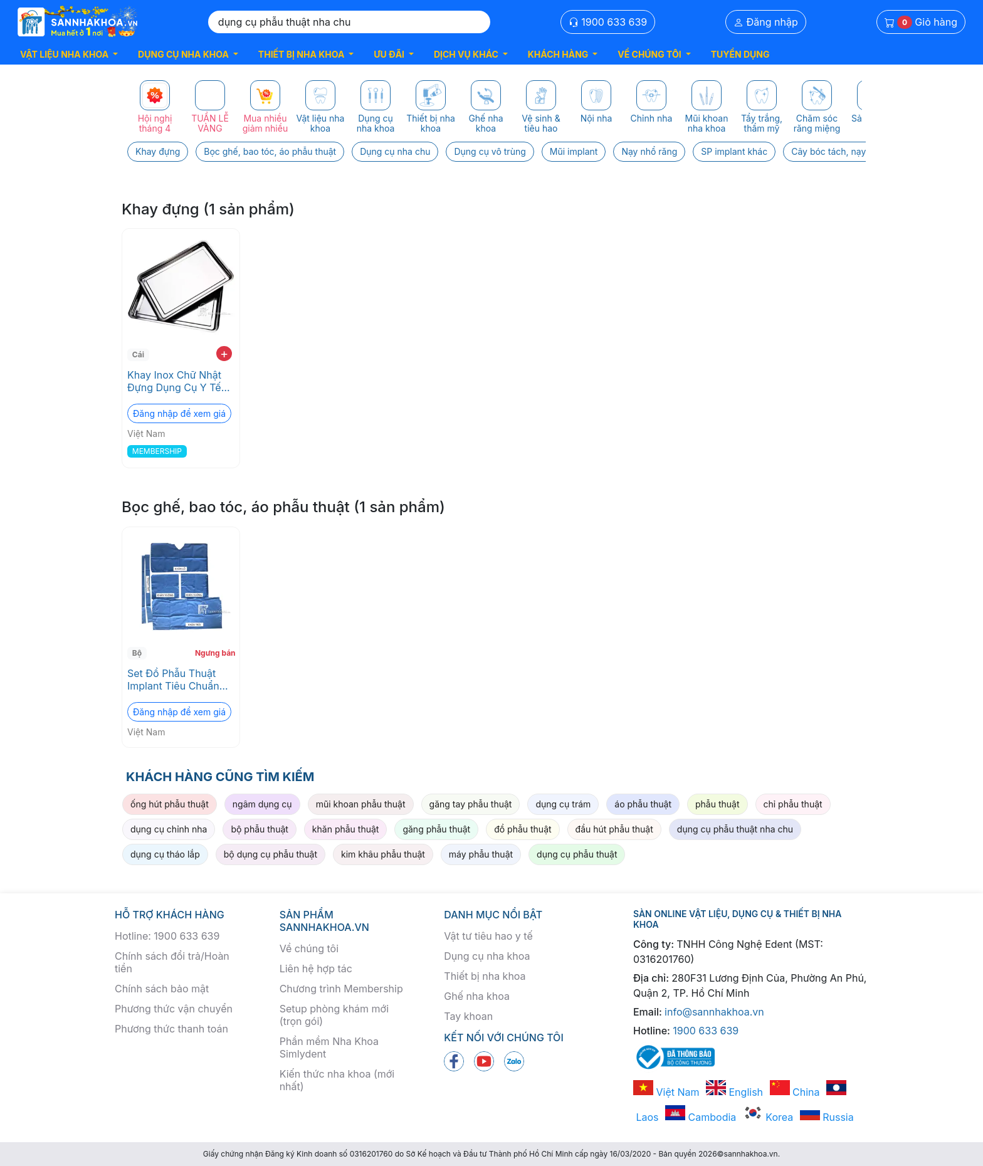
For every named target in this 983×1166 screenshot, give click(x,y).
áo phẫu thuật (642, 804)
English (734, 1092)
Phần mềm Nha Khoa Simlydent (329, 1047)
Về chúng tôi (309, 948)
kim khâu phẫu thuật (383, 854)
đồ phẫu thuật (522, 829)
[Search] (349, 22)
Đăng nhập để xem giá (179, 413)
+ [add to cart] (224, 353)
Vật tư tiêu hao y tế (488, 936)
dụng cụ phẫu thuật (577, 854)
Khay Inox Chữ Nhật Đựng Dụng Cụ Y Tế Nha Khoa (174, 381)
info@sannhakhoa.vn (714, 1012)
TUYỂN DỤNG (740, 54)
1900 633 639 (608, 22)
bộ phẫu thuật (259, 829)
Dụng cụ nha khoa (487, 956)
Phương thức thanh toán (171, 1028)
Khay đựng (157, 151)
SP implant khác (734, 151)
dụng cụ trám (563, 804)
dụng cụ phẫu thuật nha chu (735, 829)
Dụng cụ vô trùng (489, 151)
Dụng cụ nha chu (395, 151)
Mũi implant (574, 151)
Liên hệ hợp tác (316, 968)
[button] (69, 54)
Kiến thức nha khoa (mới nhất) (337, 1080)
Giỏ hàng (921, 22)
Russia (827, 1117)
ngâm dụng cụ (262, 804)
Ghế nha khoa (477, 996)
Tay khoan (468, 1016)
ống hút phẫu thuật (169, 804)
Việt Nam (666, 1092)
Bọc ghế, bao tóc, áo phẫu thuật (270, 151)
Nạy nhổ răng (649, 151)
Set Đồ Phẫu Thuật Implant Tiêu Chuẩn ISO (173, 679)
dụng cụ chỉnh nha (168, 829)
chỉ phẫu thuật (793, 804)
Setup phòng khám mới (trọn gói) (334, 1014)
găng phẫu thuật (436, 829)
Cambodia (700, 1117)
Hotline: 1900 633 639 (167, 936)
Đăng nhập (765, 22)
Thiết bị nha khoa (484, 976)
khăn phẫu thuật (345, 829)
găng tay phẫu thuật (470, 804)
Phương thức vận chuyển (174, 1008)
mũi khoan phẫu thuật (361, 804)
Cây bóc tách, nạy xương (842, 151)
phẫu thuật (717, 804)
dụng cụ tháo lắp (165, 854)
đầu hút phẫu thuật (614, 829)
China (795, 1092)
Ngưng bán (215, 653)
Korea (768, 1117)
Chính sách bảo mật (162, 988)
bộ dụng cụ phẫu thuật (270, 854)
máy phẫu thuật (481, 854)
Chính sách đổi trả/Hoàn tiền (172, 962)
